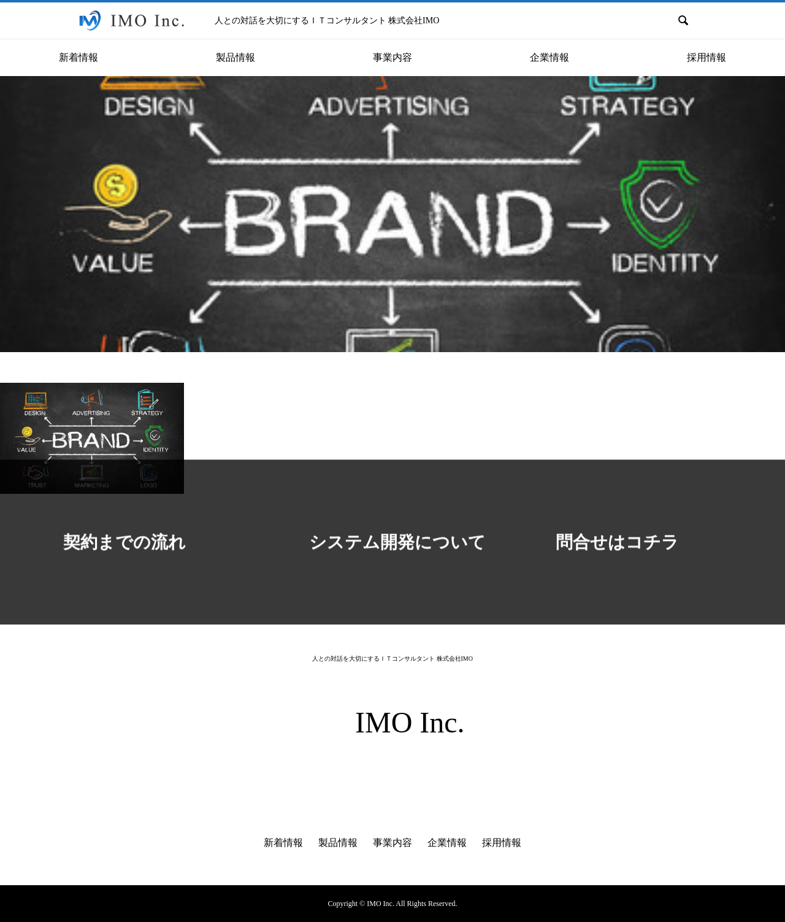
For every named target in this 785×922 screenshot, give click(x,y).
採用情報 (501, 842)
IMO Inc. (410, 722)
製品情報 (338, 842)
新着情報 (283, 842)
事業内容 (392, 842)
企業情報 (447, 842)
